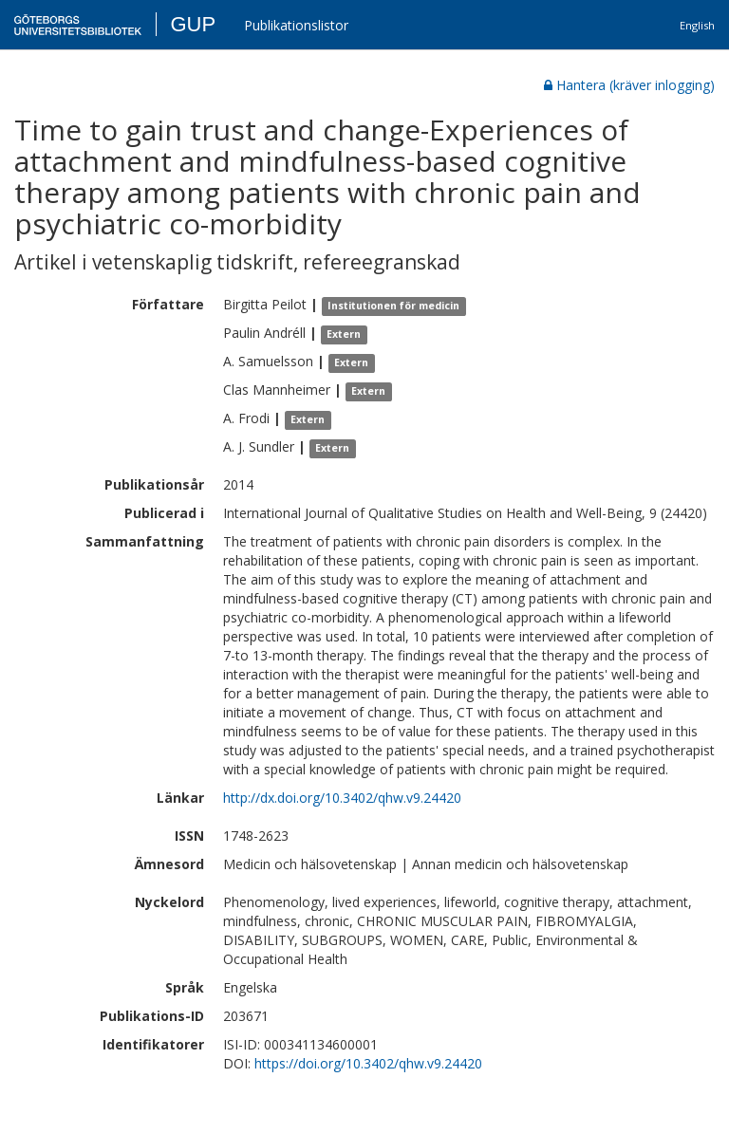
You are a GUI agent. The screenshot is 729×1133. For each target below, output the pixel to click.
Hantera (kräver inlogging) (629, 85)
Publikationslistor (296, 25)
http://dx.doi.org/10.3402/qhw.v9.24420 (342, 798)
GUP (192, 24)
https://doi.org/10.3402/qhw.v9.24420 (368, 1063)
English (697, 25)
